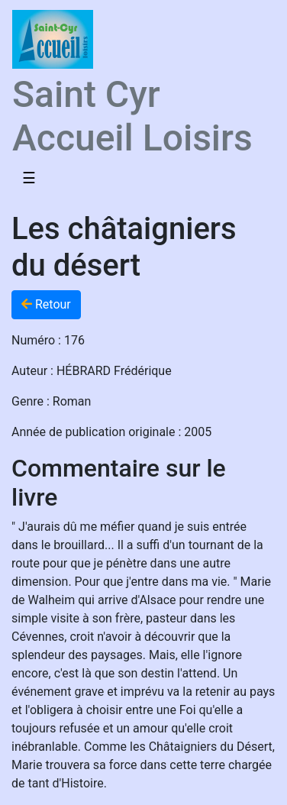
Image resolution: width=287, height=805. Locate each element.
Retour (46, 304)
